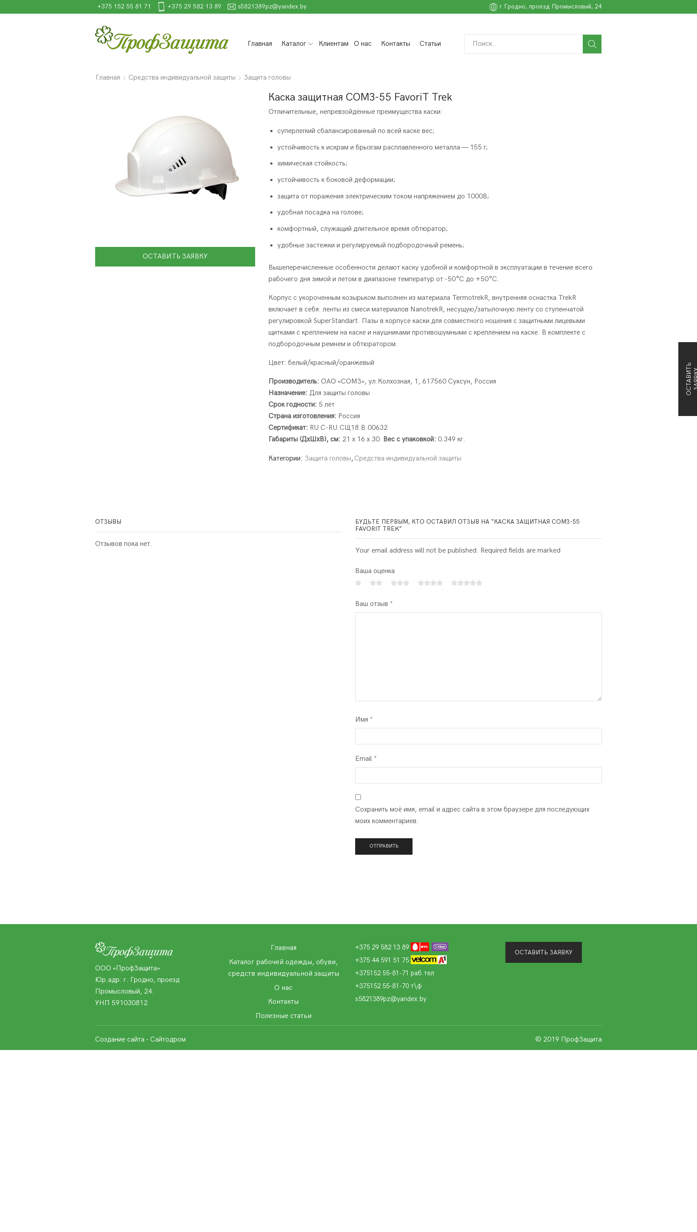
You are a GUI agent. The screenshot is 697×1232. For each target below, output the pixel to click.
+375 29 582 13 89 (328, 6)
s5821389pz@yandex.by (405, 6)
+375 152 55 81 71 (257, 6)
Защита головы (267, 77)
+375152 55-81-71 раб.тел (394, 973)
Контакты (395, 44)
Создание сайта (119, 1039)
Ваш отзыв (374, 604)
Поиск (592, 44)
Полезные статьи (284, 1015)
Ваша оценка (375, 571)
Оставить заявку (175, 256)
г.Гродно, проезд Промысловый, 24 (545, 6)
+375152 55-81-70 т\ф (388, 986)
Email (366, 759)
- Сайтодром (166, 1039)
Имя (364, 719)
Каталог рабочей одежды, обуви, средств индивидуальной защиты (283, 967)
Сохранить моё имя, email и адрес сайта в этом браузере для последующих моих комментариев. (472, 815)
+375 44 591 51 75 (401, 960)
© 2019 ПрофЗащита (568, 1039)
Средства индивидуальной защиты (182, 77)
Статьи (430, 44)
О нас (363, 44)
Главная (260, 44)
